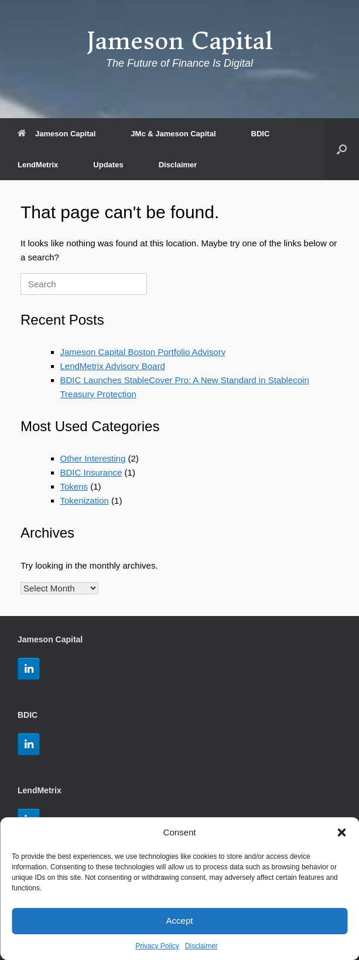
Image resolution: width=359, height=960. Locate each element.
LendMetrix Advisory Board (112, 366)
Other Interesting (93, 458)
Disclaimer (201, 946)
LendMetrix (38, 164)
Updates (108, 164)
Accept (179, 920)
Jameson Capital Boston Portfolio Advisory (143, 352)
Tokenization (84, 500)
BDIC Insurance (91, 472)
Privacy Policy (157, 946)
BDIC (260, 133)
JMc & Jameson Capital (173, 133)
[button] (341, 832)
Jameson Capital (56, 133)
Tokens (74, 486)
